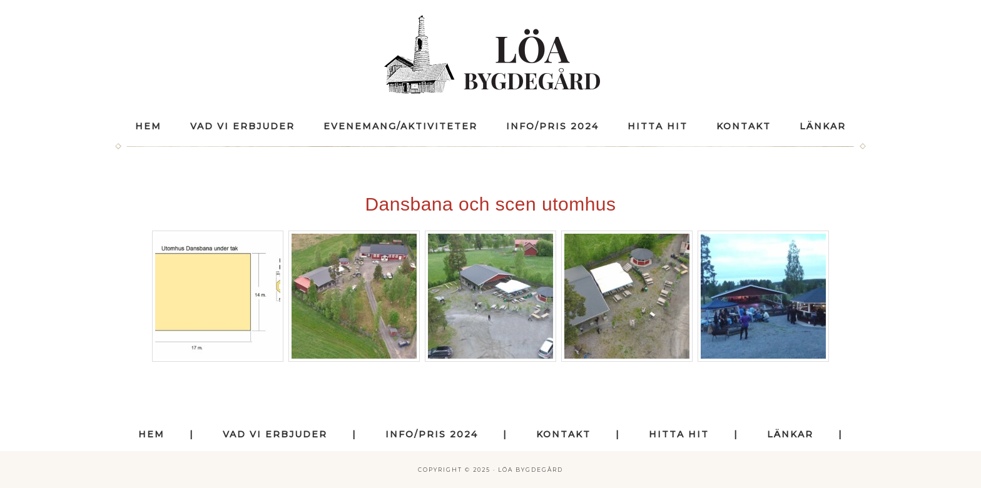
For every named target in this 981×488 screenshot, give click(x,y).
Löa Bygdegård (490, 55)
